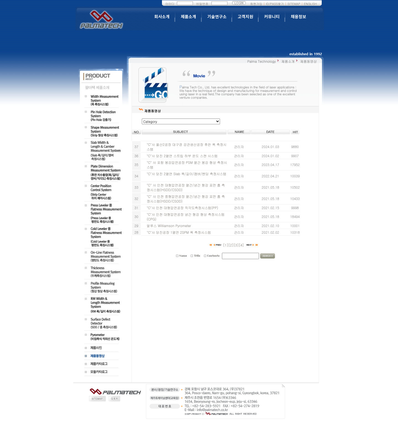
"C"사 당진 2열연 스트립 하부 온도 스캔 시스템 (182, 155)
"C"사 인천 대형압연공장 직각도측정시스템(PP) (182, 207)
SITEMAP (293, 4)
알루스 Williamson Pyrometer (169, 225)
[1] (225, 245)
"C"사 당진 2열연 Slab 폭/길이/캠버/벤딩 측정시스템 (186, 173)
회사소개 (162, 16)
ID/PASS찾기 (275, 4)
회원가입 (256, 4)
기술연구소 (217, 16)
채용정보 (298, 16)
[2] (231, 245)
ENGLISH (310, 4)
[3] (236, 245)
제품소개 (188, 16)
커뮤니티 (272, 16)
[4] (241, 245)
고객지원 (245, 16)
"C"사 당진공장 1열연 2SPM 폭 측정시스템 (179, 232)
